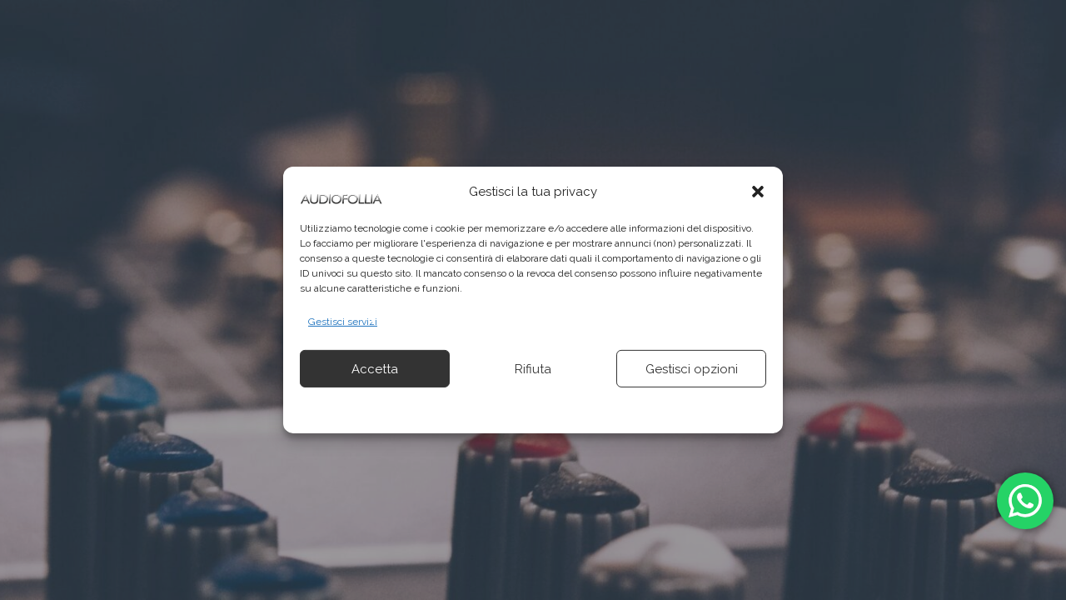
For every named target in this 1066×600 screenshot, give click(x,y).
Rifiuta (533, 369)
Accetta (374, 369)
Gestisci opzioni (691, 369)
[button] (758, 191)
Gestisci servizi (342, 322)
